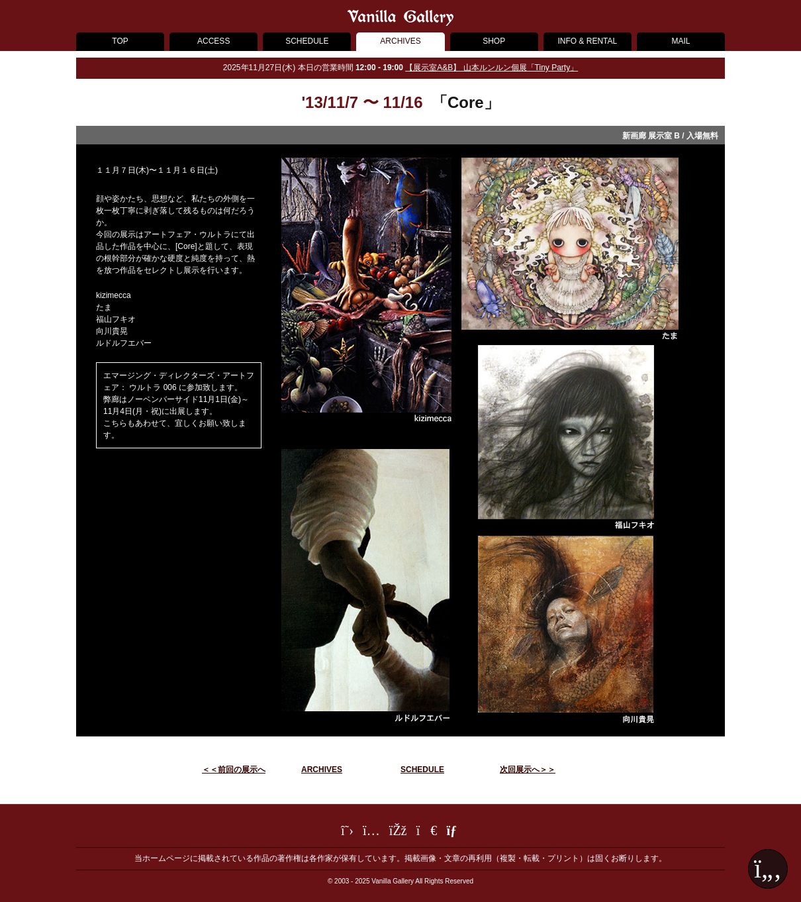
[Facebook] (398, 832)
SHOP (494, 41)
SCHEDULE (306, 41)
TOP (120, 41)
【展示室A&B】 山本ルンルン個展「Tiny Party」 (491, 67)
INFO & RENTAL (587, 41)
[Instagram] (371, 832)
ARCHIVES (400, 41)
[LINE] (427, 832)
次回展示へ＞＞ (527, 769)
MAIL (680, 41)
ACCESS (213, 41)
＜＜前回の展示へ (233, 769)
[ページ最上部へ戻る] (768, 869)
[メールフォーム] (453, 832)
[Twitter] (347, 832)
